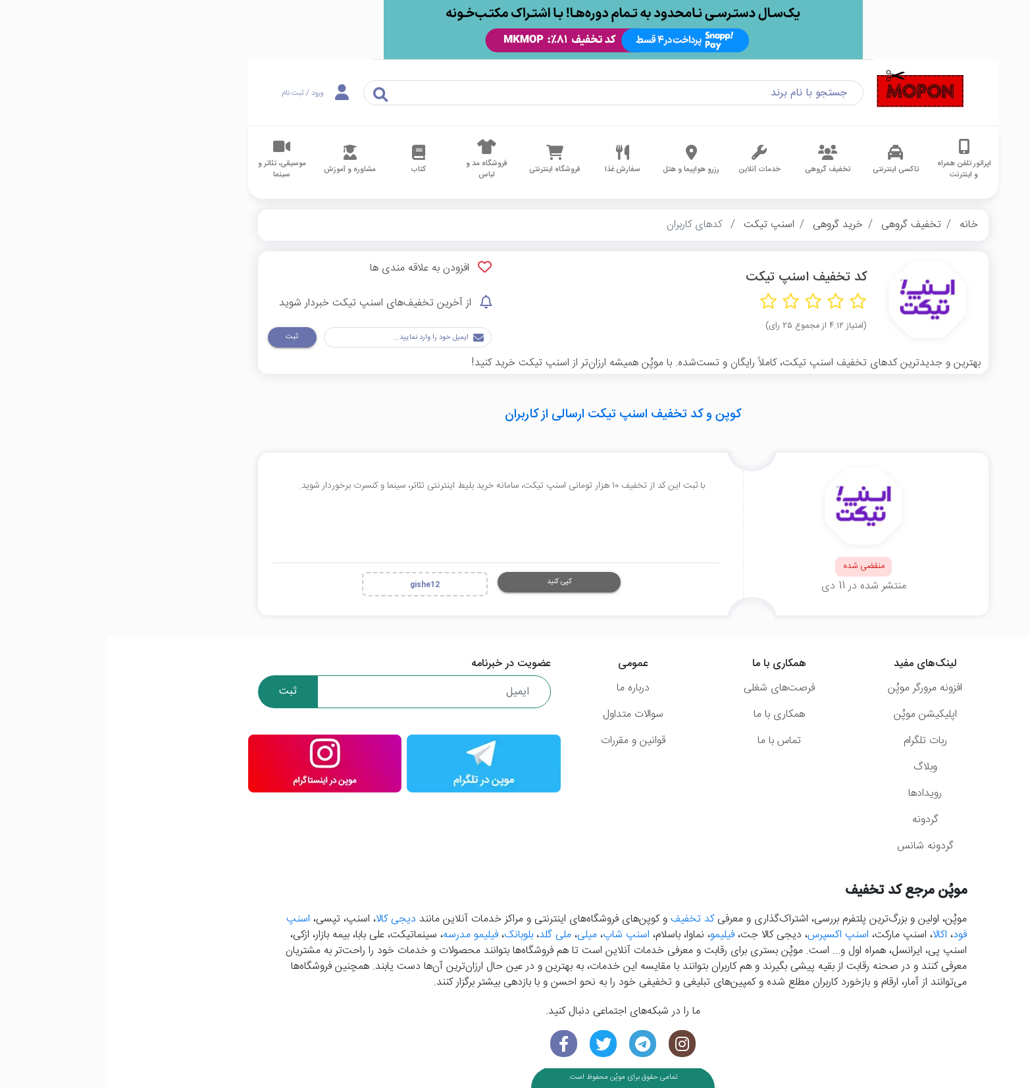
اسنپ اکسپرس (730, 935)
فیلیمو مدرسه (362, 935)
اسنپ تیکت (661, 225)
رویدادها (817, 793)
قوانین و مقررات (525, 741)
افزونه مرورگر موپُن (817, 688)
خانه (861, 225)
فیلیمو (614, 935)
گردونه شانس (817, 846)
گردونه (817, 820)
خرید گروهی (730, 225)
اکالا (832, 935)
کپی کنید (451, 581)
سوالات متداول (525, 714)
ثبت (184, 336)
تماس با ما (671, 741)
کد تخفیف (584, 919)
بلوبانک (410, 935)
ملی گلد (447, 935)
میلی (479, 935)
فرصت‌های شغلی (671, 688)
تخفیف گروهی (803, 225)
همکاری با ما (671, 714)
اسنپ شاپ (518, 935)
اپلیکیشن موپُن (817, 714)
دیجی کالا (288, 919)
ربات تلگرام (817, 741)
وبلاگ (817, 767)
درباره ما (525, 688)
